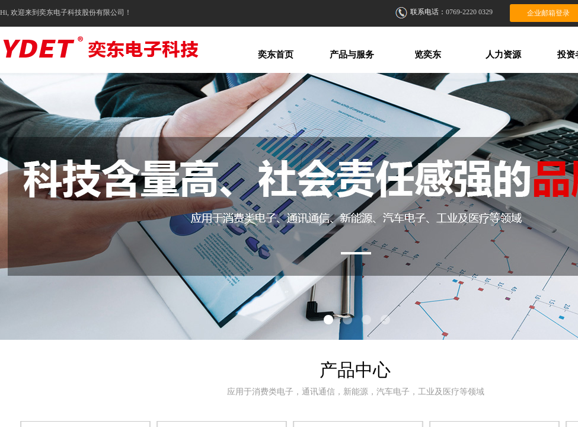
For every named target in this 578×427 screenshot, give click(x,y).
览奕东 (427, 54)
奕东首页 (275, 54)
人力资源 (503, 54)
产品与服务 (352, 54)
